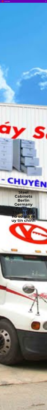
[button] (46, 1)
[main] (23, 206)
